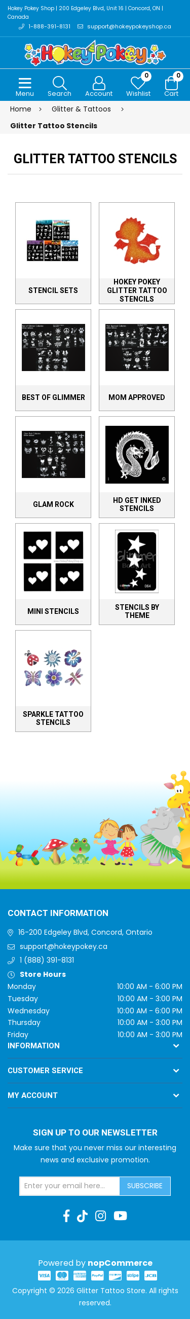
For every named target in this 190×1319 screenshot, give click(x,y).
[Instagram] (100, 1216)
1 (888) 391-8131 (47, 960)
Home (20, 109)
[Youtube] (120, 1216)
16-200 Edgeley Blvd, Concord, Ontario (85, 932)
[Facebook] (66, 1216)
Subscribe (145, 1186)
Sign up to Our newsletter (95, 1133)
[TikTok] (82, 1216)
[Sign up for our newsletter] (70, 1186)
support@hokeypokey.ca (63, 946)
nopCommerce (120, 1263)
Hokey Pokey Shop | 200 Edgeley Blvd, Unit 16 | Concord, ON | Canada (85, 13)
